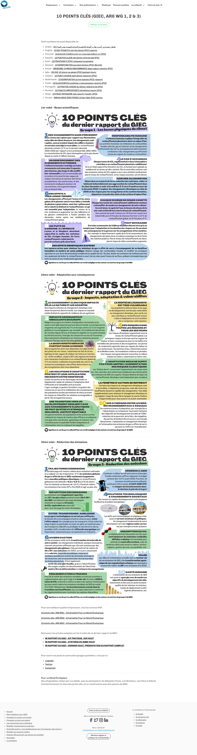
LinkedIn (49, 661)
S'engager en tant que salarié (18, 720)
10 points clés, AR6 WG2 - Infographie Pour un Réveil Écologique (72, 618)
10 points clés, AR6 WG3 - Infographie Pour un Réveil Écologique (72, 623)
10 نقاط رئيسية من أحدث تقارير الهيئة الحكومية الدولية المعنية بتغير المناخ (84, 47)
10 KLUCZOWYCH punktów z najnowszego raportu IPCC (80, 83)
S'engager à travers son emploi (19, 717)
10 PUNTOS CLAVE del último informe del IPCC (77, 58)
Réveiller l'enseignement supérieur (20, 726)
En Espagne (140, 723)
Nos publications (88, 5)
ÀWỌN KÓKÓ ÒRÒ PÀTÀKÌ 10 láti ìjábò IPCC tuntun (78, 97)
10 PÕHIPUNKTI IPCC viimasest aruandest (72, 61)
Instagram (50, 668)
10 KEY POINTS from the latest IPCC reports (75, 50)
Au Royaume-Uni (142, 717)
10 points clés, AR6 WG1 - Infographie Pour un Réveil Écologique (72, 613)
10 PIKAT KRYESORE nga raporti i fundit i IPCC (74, 94)
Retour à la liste (98, 24)
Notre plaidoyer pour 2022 (17, 714)
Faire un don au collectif (98, 710)
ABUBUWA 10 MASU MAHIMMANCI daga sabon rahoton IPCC (83, 68)
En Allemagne (141, 720)
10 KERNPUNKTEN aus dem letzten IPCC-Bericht (78, 65)
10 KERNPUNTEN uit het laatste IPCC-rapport (80, 79)
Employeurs (51, 5)
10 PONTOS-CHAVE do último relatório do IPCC (80, 86)
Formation (68, 5)
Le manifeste (12, 741)
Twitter (48, 664)
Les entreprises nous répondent (19, 723)
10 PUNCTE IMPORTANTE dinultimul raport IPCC (78, 90)
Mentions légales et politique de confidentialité (98, 736)
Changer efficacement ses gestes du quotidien (25, 735)
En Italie (139, 726)
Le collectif (136, 5)
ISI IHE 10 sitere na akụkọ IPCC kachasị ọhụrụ (73, 72)
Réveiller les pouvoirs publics (18, 732)
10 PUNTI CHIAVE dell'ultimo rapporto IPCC (75, 76)
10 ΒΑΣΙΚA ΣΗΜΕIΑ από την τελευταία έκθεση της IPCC (80, 54)
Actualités (11, 738)
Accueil (9, 712)
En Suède (139, 714)
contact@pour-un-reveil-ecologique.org (99, 730)
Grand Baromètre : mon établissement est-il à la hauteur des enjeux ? (34, 729)
